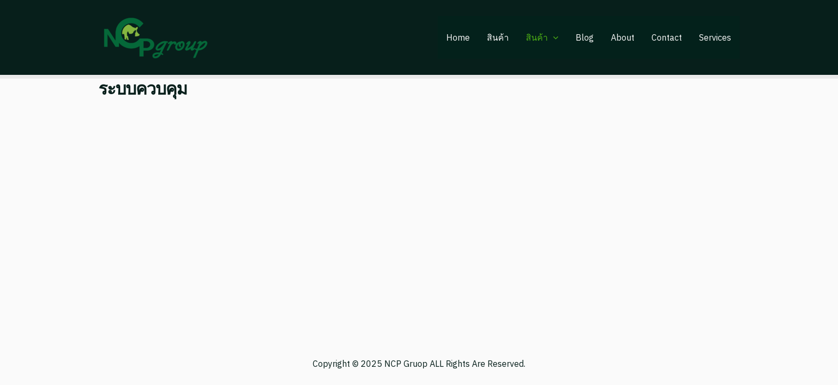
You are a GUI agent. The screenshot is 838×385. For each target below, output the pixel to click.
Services (715, 37)
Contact (666, 37)
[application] (553, 37)
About (622, 37)
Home (458, 37)
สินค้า (498, 37)
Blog (585, 37)
